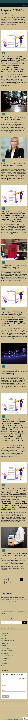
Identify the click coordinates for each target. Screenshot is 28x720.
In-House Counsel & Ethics (6, 647)
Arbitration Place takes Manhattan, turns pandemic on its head (14, 165)
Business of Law (4, 637)
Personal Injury (4, 657)
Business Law (3, 635)
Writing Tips (3, 665)
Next (11, 582)
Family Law (3, 642)
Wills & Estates (4, 663)
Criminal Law (3, 638)
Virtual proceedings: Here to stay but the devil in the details (13, 118)
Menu (25, 5)
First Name (4, 685)
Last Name (4, 690)
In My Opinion (3, 645)
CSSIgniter (21, 714)
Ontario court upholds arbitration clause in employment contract (14, 554)
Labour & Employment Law (6, 650)
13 (6, 582)
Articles (2, 632)
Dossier (11, 714)
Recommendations (5, 658)
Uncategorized (4, 662)
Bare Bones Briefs (4, 633)
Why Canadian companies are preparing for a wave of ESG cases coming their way (14, 372)
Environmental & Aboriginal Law (7, 640)
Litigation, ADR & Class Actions (7, 652)
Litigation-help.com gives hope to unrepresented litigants (14, 267)
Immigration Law (4, 643)
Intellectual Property (5, 648)
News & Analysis (4, 653)
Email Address (5, 680)
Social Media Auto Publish (8, 719)
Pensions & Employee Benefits (7, 655)
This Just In (3, 660)
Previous (4, 579)
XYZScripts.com (21, 719)
